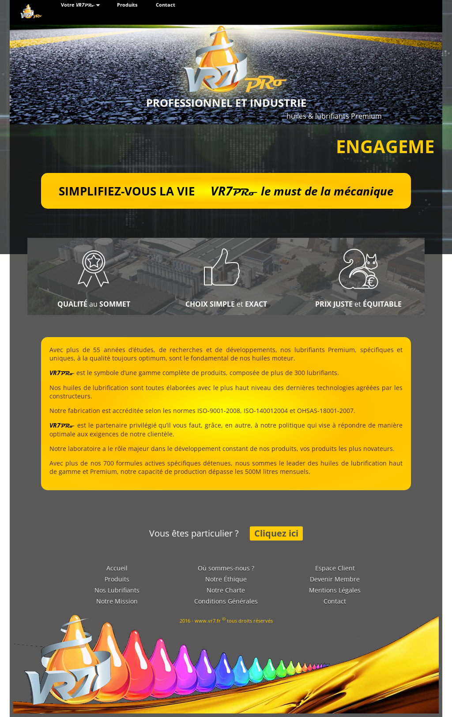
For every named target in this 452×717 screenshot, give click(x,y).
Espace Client (335, 568)
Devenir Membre (335, 579)
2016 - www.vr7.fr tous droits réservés (226, 620)
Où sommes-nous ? (226, 568)
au (93, 304)
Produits (127, 5)
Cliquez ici (276, 533)
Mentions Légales (335, 590)
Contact (165, 5)
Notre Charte (226, 590)
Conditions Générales (226, 601)
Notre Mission (117, 601)
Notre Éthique (226, 579)
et (226, 304)
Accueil (117, 568)
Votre (81, 5)
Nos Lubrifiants (116, 590)
